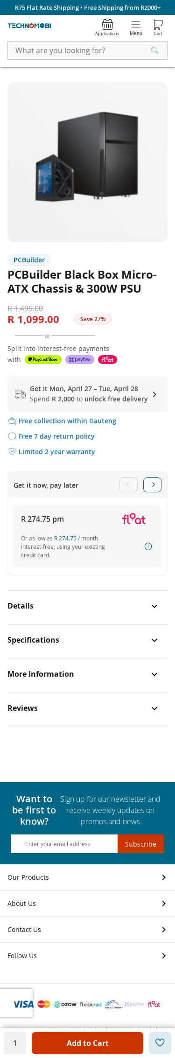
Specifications (33, 640)
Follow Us (22, 955)
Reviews (22, 708)
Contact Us (24, 929)
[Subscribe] (141, 843)
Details (20, 606)
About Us (21, 903)
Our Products (28, 877)
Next (152, 484)
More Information (40, 674)
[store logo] (29, 25)
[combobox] (87, 50)
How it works (148, 546)
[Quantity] (15, 1043)
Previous (128, 484)
